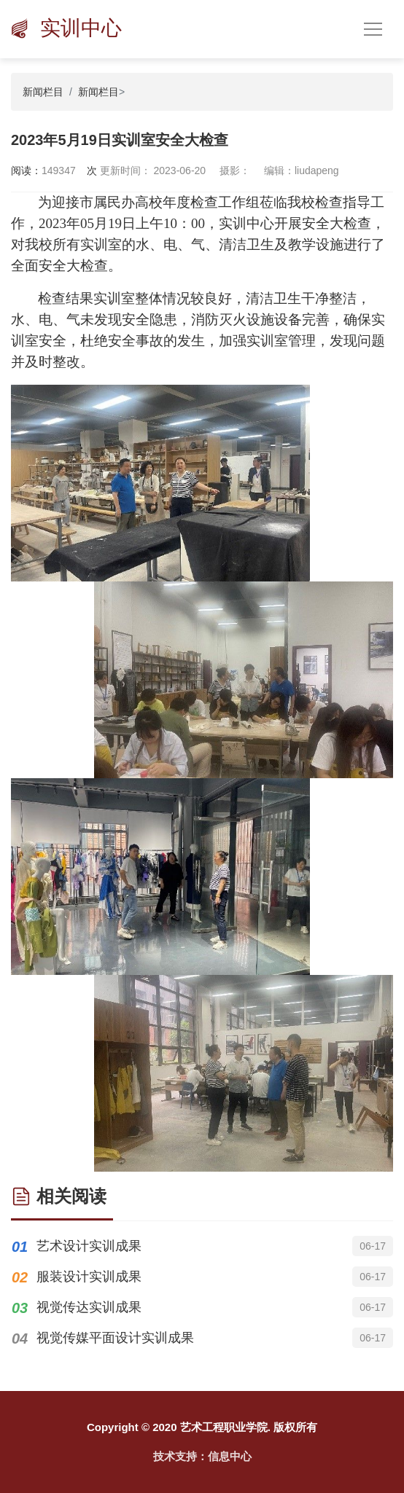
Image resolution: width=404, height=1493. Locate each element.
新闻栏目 (43, 92)
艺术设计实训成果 (88, 1246)
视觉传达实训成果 (88, 1307)
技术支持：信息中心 (202, 1456)
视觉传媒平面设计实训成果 (115, 1338)
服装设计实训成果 (88, 1276)
